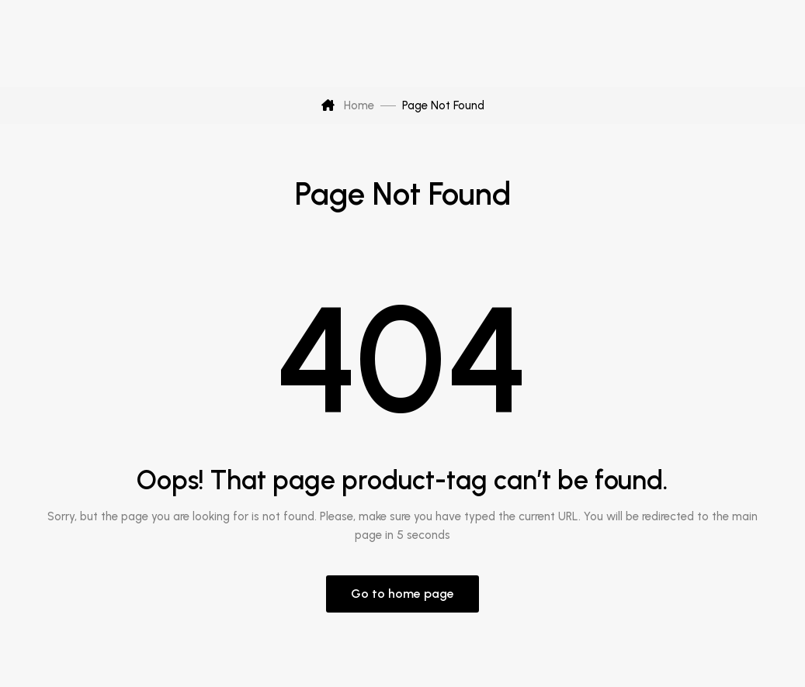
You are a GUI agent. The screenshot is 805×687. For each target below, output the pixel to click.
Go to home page (402, 593)
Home (347, 105)
